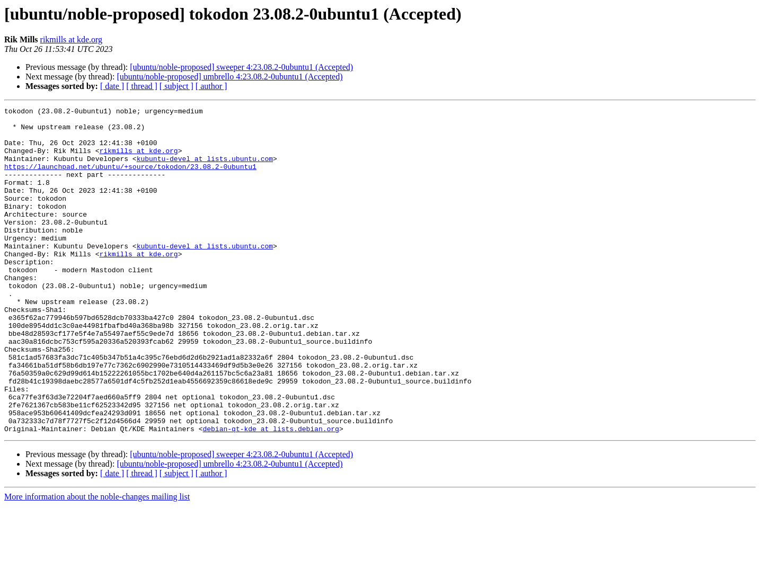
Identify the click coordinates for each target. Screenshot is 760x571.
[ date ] (112, 86)
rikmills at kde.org (71, 39)
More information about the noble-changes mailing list (97, 561)
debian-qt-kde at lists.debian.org (270, 493)
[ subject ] (176, 86)
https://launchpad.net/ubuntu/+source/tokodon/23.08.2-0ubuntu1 (130, 179)
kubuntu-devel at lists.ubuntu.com (205, 169)
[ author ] (211, 86)
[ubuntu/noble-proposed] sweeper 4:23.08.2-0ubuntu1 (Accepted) (241, 67)
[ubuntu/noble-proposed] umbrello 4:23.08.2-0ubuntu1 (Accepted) (229, 76)
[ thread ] (141, 86)
